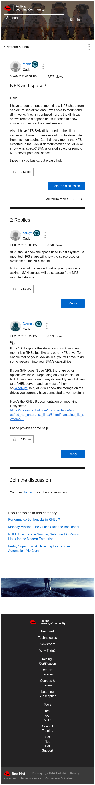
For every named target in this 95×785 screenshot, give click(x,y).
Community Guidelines (59, 778)
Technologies (47, 637)
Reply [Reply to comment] (73, 303)
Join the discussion (66, 186)
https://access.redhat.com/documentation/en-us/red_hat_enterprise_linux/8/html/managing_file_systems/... (47, 415)
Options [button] (89, 47)
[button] (43, 66)
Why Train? (47, 650)
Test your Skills (47, 715)
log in (28, 492)
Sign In (75, 19)
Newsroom (47, 644)
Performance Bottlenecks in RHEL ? (34, 519)
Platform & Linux (17, 47)
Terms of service (31, 778)
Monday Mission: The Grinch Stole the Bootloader (43, 527)
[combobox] (34, 17)
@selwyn (20, 388)
